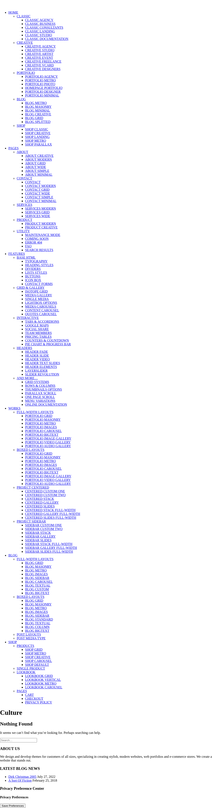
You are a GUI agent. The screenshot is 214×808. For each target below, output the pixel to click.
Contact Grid (37, 189)
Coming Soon (36, 238)
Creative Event (39, 57)
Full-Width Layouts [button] (35, 412)
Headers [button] (24, 348)
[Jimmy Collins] (107, 3)
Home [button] (13, 12)
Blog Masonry (38, 106)
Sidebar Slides (38, 540)
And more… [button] (27, 378)
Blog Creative (38, 114)
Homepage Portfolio (43, 88)
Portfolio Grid (38, 416)
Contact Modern (40, 186)
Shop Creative (38, 133)
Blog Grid (34, 118)
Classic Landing (40, 31)
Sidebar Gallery (40, 536)
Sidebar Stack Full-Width (48, 544)
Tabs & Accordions (42, 321)
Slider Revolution (42, 374)
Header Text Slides (42, 363)
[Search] (18, 740)
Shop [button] (21, 125)
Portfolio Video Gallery (48, 442)
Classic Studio (38, 35)
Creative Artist (39, 54)
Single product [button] (31, 668)
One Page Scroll (40, 397)
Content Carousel (42, 310)
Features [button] (16, 254)
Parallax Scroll (40, 393)
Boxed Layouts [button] (30, 450)
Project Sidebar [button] (31, 521)
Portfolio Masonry (43, 419)
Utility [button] (23, 231)
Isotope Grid (36, 291)
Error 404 (33, 242)
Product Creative (41, 227)
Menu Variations (40, 401)
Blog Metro (36, 103)
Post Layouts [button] (29, 634)
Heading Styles (39, 265)
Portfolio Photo (40, 84)
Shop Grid (33, 649)
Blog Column (37, 627)
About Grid (35, 163)
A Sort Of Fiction (20, 780)
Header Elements (41, 367)
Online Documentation (46, 404)
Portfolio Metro (40, 80)
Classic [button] (24, 16)
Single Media (37, 299)
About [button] (22, 152)
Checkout (34, 698)
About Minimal (38, 174)
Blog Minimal (37, 110)
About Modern (38, 159)
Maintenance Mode (42, 235)
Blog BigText (37, 593)
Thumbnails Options (43, 389)
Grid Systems (37, 382)
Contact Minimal (40, 201)
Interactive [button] (28, 318)
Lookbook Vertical (43, 680)
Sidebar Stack (38, 532)
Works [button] (14, 408)
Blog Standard (39, 619)
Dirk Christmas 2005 (22, 776)
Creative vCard (39, 65)
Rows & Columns (40, 385)
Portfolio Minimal (42, 95)
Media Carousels (40, 306)
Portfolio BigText (41, 434)
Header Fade (36, 352)
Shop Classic (36, 129)
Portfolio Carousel (43, 431)
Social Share (37, 329)
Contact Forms (39, 284)
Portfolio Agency (41, 76)
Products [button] (25, 646)
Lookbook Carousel (43, 687)
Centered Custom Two (45, 495)
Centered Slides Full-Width (50, 517)
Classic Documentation (46, 39)
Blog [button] (21, 99)
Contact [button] (24, 178)
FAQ (28, 246)
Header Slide (37, 355)
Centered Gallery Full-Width (52, 514)
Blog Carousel (39, 581)
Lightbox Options (41, 303)
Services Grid (37, 212)
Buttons (33, 276)
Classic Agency (39, 20)
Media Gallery (38, 295)
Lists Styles (36, 272)
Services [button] (24, 205)
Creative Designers (42, 69)
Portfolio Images (41, 427)
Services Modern (40, 208)
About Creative (39, 155)
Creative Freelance (43, 61)
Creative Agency (40, 46)
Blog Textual (37, 585)
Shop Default (37, 664)
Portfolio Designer (43, 91)
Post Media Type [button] (31, 638)
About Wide (35, 167)
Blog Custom (37, 589)
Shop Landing (37, 137)
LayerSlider (36, 370)
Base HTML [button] (26, 257)
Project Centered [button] (33, 487)
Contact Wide (37, 193)
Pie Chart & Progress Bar (48, 344)
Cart (29, 695)
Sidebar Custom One (43, 525)
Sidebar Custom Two (43, 529)
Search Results (39, 250)
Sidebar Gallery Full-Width (51, 548)
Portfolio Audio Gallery (48, 446)
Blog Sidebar (37, 578)
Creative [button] (25, 42)
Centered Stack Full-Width (50, 510)
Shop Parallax (38, 144)
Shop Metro (35, 140)
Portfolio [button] (26, 73)
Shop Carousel (38, 661)
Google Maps (37, 325)
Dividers (33, 269)
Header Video (37, 359)
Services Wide (37, 216)
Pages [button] (13, 148)
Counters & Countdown (47, 340)
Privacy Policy (38, 702)
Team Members (38, 333)
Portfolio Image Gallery (48, 438)
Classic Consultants (44, 27)
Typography (36, 261)
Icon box (33, 280)
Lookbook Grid (39, 676)
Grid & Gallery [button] (31, 287)
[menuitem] (111, 78)
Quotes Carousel (41, 314)
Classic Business (40, 24)
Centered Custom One (45, 491)
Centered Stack (39, 499)
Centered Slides (40, 506)
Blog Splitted (37, 122)
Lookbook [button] (26, 672)
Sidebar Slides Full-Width (49, 551)
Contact (33, 182)
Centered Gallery (42, 502)
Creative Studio (39, 50)
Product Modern (40, 223)
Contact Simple (39, 197)
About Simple (37, 171)
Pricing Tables (38, 336)
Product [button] (24, 220)
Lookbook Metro (40, 683)
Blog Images (36, 574)
